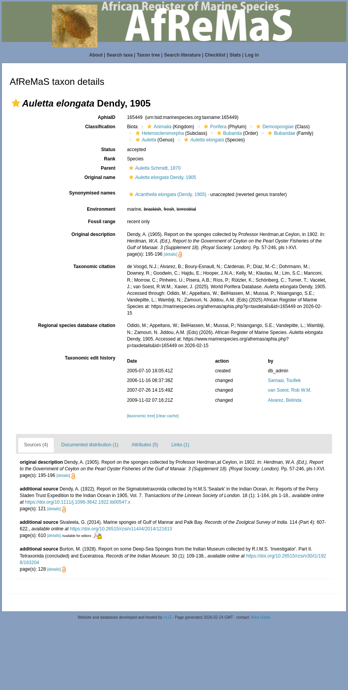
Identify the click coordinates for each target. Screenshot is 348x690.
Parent (108, 168)
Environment (101, 209)
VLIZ (168, 617)
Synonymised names (92, 193)
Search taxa (120, 55)
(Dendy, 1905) (167, 194)
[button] (16, 103)
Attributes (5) (144, 444)
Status (108, 149)
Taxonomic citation (94, 266)
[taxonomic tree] (141, 416)
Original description (93, 234)
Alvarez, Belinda (284, 400)
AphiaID (106, 117)
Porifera (214, 126)
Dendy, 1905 (161, 177)
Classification (100, 126)
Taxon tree (148, 55)
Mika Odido (260, 617)
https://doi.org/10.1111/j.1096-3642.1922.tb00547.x (77, 502)
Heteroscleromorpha (159, 133)
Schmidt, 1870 (154, 168)
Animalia (158, 126)
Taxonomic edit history (90, 358)
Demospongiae (274, 126)
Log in (252, 55)
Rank (109, 159)
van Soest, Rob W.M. (290, 390)
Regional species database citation (76, 325)
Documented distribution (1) (89, 444)
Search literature (182, 55)
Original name (99, 177)
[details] (170, 254)
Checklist (215, 55)
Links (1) (180, 444)
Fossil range (101, 221)
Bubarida (228, 133)
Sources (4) (36, 444)
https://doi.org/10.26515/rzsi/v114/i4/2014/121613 (121, 529)
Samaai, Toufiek (284, 380)
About (96, 55)
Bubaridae (280, 133)
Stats (235, 55)
